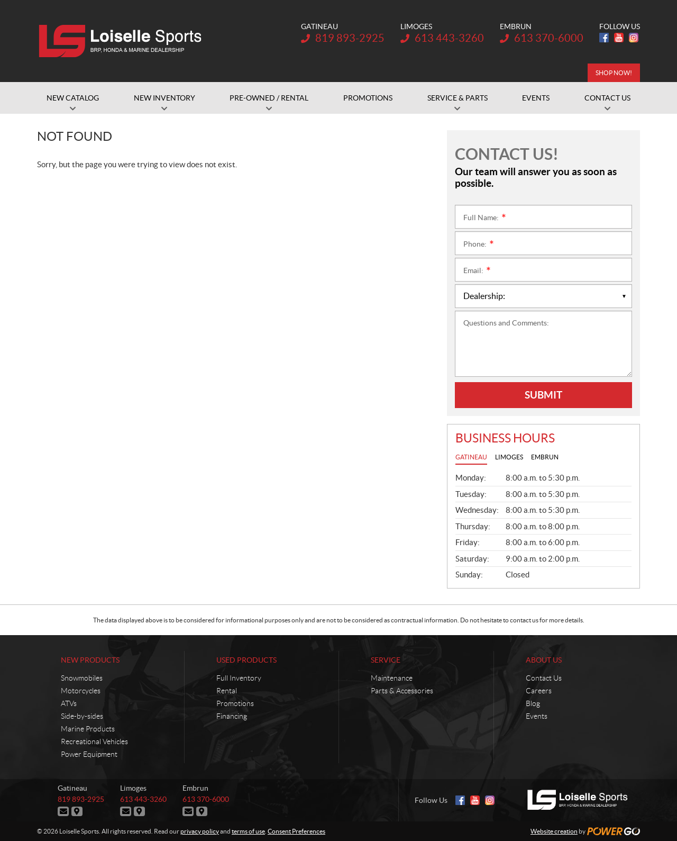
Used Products (246, 660)
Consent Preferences (296, 831)
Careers (539, 690)
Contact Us (544, 678)
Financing (231, 716)
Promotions (235, 703)
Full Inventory (238, 678)
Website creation (554, 831)
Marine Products (88, 729)
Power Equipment (89, 754)
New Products (90, 660)
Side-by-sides (82, 716)
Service (385, 660)
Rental (226, 690)
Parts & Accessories (402, 690)
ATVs (69, 703)
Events (536, 716)
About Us (544, 660)
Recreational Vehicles (94, 741)
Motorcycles (80, 690)
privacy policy (199, 831)
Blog (533, 703)
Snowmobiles (82, 678)
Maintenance (392, 678)
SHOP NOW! (614, 72)
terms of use (248, 831)
